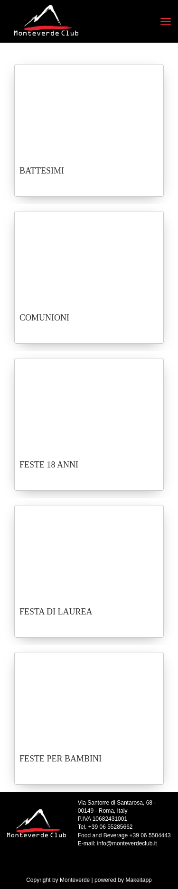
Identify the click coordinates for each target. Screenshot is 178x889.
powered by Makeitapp (123, 880)
